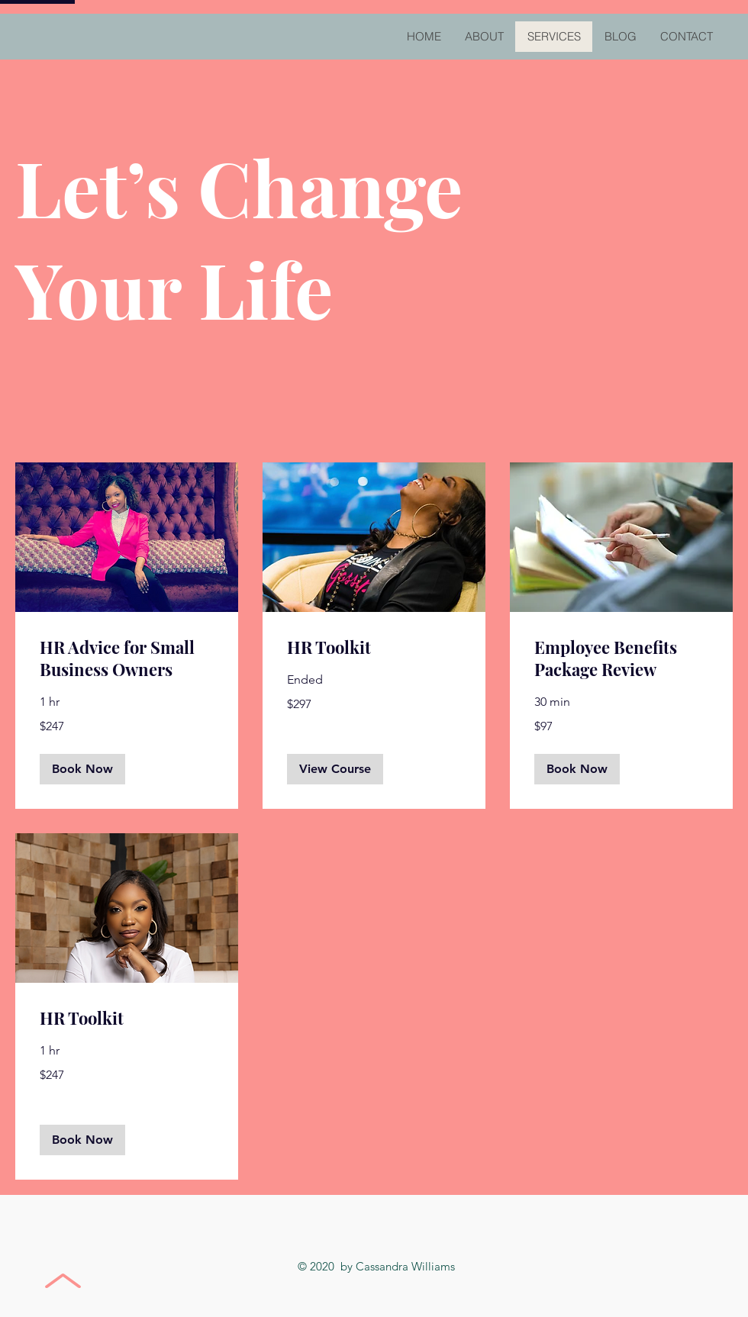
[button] (82, 769)
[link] (127, 658)
